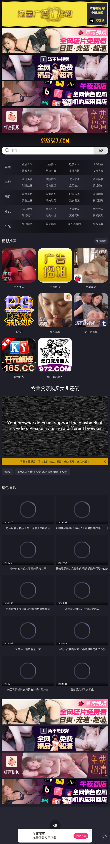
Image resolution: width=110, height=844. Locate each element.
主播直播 (74, 170)
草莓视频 (51, 224)
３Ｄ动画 (98, 164)
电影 (8, 182)
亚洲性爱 (27, 179)
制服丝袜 (27, 185)
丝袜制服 (51, 170)
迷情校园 (27, 215)
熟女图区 (74, 200)
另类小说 (51, 215)
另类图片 (98, 200)
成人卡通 (74, 179)
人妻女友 (74, 209)
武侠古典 (98, 209)
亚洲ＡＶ (27, 164)
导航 (8, 226)
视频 (8, 167)
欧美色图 (74, 194)
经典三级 (51, 185)
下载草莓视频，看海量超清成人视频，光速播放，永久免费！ (63, 461)
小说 (8, 212)
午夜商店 (27, 224)
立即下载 (81, 835)
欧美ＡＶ (74, 164)
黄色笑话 (74, 215)
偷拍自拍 (51, 179)
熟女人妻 (27, 170)
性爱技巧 (98, 215)
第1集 (7, 471)
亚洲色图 (51, 194)
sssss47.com (55, 141)
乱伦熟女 (74, 185)
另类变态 (98, 185)
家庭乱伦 (51, 209)
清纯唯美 (51, 200)
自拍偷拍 (51, 164)
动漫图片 (98, 194)
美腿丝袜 (27, 200)
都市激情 (27, 209)
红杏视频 (98, 224)
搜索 (101, 150)
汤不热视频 (74, 224)
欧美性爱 (98, 179)
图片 (8, 197)
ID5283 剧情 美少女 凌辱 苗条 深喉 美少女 (42, 471)
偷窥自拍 (27, 194)
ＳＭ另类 (98, 170)
